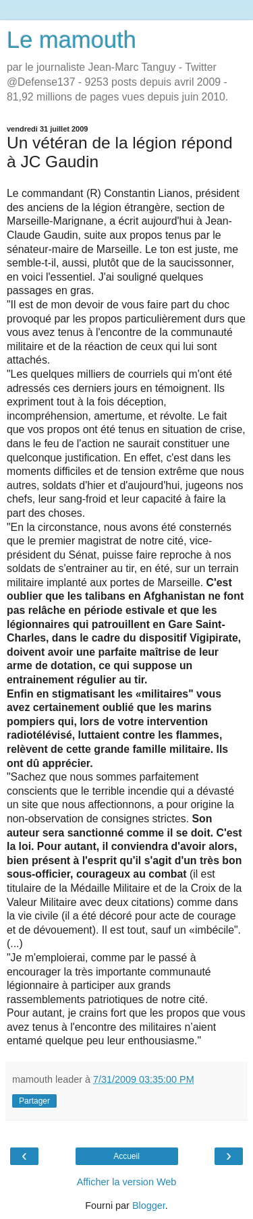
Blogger (148, 1205)
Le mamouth (71, 40)
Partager (34, 1101)
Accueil (126, 1156)
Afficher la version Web (126, 1182)
